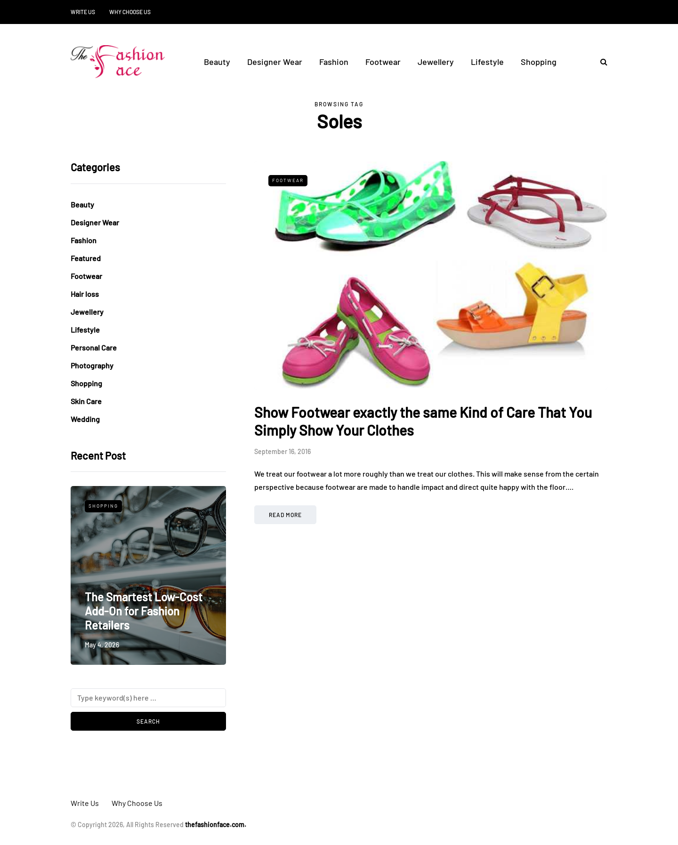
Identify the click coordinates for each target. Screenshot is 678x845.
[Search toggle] (600, 61)
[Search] (148, 697)
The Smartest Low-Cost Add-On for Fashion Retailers (143, 611)
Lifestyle (487, 61)
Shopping (539, 61)
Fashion (333, 61)
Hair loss (85, 293)
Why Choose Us (130, 11)
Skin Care (86, 401)
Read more (285, 514)
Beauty (217, 61)
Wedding (85, 419)
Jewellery (436, 61)
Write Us (83, 11)
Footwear (383, 61)
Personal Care (94, 347)
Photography (92, 365)
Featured (86, 258)
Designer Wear (274, 61)
